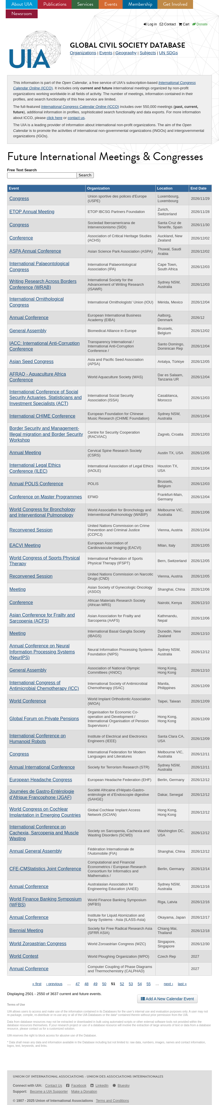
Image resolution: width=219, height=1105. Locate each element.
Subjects (147, 52)
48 (86, 984)
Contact (168, 24)
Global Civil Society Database (127, 45)
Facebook (76, 1086)
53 (131, 984)
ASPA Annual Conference (35, 251)
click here (54, 118)
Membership (140, 4)
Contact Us (53, 1086)
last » (182, 984)
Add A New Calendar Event (167, 999)
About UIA (21, 4)
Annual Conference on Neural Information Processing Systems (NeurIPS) (42, 651)
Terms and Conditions (112, 1101)
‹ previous (54, 984)
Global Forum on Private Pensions (44, 718)
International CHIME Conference (42, 416)
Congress (19, 198)
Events (110, 4)
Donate (200, 24)
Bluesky (120, 1086)
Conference (21, 238)
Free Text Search (22, 170)
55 (149, 984)
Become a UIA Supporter (49, 1092)
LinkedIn (99, 1086)
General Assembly (27, 330)
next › (168, 984)
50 (104, 984)
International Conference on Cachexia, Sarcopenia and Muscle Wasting (44, 832)
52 (122, 984)
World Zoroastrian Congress (37, 943)
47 (78, 984)
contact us (76, 118)
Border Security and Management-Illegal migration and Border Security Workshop (46, 434)
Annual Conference (28, 317)
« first (36, 984)
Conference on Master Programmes (45, 496)
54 (140, 984)
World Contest (23, 956)
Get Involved (175, 4)
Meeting (17, 589)
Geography (126, 52)
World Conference (27, 701)
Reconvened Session (30, 530)
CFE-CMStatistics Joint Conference (45, 868)
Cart (184, 24)
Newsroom (21, 13)
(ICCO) (80, 106)
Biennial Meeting (26, 930)
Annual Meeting (25, 452)
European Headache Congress (40, 779)
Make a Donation (84, 1092)
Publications (54, 4)
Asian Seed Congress (31, 361)
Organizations (83, 52)
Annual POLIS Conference (36, 483)
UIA (28, 46)
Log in (152, 24)
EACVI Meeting (24, 545)
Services (85, 4)
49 (95, 984)
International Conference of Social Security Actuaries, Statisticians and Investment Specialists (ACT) (45, 397)
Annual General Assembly (35, 851)
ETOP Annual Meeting (31, 211)
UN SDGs (168, 52)
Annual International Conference (42, 767)
